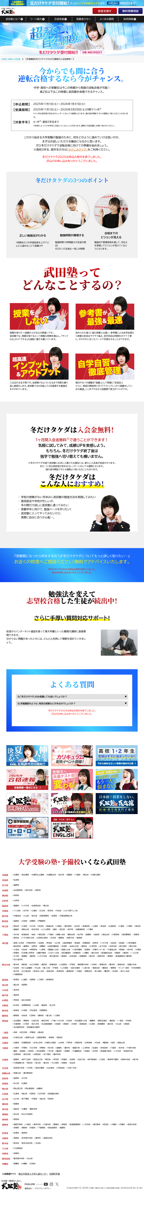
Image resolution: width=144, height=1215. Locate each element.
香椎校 (61, 1141)
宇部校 (37, 1114)
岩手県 (5, 887)
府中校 (56, 959)
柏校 (36, 939)
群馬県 (5, 925)
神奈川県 (6, 971)
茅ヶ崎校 (18, 982)
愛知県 (5, 1031)
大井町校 (116, 952)
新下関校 (27, 1114)
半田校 (17, 1035)
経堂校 (17, 966)
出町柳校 (97, 1055)
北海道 (5, 876)
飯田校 (48, 1015)
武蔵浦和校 (106, 934)
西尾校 (81, 1035)
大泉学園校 (118, 956)
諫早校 (41, 1156)
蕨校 (78, 934)
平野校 (26, 1060)
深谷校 (26, 934)
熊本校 (17, 1161)
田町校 (105, 948)
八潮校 (117, 934)
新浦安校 (27, 939)
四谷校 (125, 948)
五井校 (80, 943)
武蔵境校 (38, 966)
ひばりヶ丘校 (116, 959)
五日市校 (45, 1109)
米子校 (26, 1093)
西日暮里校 (130, 959)
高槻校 (64, 1060)
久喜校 (133, 930)
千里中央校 (19, 1064)
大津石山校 (19, 1049)
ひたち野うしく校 (77, 914)
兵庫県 (5, 1072)
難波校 (77, 1064)
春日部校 (74, 930)
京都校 (17, 1055)
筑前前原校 (70, 1145)
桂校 (125, 1055)
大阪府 (5, 1060)
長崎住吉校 (52, 1156)
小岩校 (50, 956)
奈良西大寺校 (20, 1082)
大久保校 (82, 1076)
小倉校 (30, 1141)
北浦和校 (123, 930)
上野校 (79, 956)
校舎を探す (104, 11)
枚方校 (55, 1060)
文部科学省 (54, 1193)
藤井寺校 (86, 1067)
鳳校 (29, 1064)
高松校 (17, 1125)
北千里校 (75, 1067)
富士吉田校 (28, 1010)
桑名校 (44, 1044)
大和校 (103, 972)
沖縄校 (26, 1183)
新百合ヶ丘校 (79, 979)
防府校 (55, 1114)
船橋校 (97, 939)
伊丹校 (61, 1073)
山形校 (17, 903)
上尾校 (104, 930)
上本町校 (94, 1060)
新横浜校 (58, 972)
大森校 (65, 959)
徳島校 (17, 1120)
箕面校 (37, 1064)
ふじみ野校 (68, 934)
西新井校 (58, 966)
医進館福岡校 (82, 1141)
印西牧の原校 (68, 943)
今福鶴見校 (97, 1064)
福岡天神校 (19, 1141)
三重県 (5, 1043)
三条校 (44, 988)
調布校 (105, 952)
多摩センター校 (20, 959)
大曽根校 (27, 1035)
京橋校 (86, 1064)
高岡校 (26, 993)
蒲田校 (72, 963)
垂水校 (72, 1076)
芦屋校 (70, 1073)
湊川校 (30, 1076)
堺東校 (46, 1060)
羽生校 (86, 934)
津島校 (26, 1038)
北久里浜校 (65, 979)
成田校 (106, 939)
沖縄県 (5, 1182)
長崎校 (17, 1156)
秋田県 (5, 897)
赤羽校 (83, 952)
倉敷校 (43, 1103)
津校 (16, 1044)
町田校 (54, 948)
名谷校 (101, 1076)
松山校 (17, 1130)
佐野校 (59, 920)
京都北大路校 (55, 1055)
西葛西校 (95, 948)
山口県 (5, 1114)
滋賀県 (5, 1049)
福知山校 (134, 1055)
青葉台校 (113, 972)
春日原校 (106, 1141)
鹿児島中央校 (20, 1177)
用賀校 (74, 959)
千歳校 (85, 876)
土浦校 (37, 914)
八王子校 (115, 948)
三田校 (112, 1073)
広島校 (17, 1109)
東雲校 (68, 966)
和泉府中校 (29, 1067)
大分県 (5, 1166)
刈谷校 (76, 1031)
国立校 (48, 966)
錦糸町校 (31, 952)
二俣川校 (108, 975)
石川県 (5, 998)
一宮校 (133, 1031)
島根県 (5, 1098)
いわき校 (27, 909)
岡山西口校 (19, 1103)
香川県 (5, 1125)
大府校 (90, 1035)
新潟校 (17, 988)
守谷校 (64, 914)
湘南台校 (119, 975)
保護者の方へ (83, 19)
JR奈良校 (66, 1082)
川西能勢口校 (42, 1076)
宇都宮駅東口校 (72, 920)
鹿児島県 (6, 1177)
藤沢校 (48, 972)
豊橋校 (102, 1031)
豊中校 (73, 1060)
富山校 (17, 993)
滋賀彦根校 (45, 1049)
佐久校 (57, 1015)
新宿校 (85, 948)
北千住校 (127, 952)
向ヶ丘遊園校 (42, 975)
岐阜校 (17, 1020)
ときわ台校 (121, 963)
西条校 (35, 1109)
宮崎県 (5, 1172)
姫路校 (17, 1073)
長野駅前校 (28, 1015)
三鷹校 (28, 963)
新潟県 (5, 987)
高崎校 (17, 925)
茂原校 (30, 943)
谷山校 (32, 1177)
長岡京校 (86, 1055)
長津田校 (103, 979)
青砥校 (63, 963)
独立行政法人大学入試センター (33, 1193)
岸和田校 (114, 1060)
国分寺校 (40, 956)
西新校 (70, 1141)
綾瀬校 (101, 963)
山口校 (17, 1114)
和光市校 (56, 934)
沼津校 (35, 1026)
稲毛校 (39, 943)
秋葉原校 (18, 963)
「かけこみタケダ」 (77, 149)
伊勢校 (35, 1044)
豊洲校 (110, 963)
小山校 (28, 920)
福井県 (5, 1004)
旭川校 (67, 876)
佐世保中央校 (29, 1156)
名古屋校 (18, 1031)
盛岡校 (17, 887)
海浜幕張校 (19, 943)
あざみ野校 (37, 972)
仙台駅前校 (19, 892)
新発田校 (54, 988)
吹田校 (46, 1064)
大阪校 (17, 1060)
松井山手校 (41, 1055)
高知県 (5, 1135)
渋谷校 (59, 956)
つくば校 (18, 914)
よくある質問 (107, 19)
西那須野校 (48, 920)
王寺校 (32, 1082)
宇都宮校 (18, 920)
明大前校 (29, 956)
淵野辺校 (134, 979)
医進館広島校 (58, 1109)
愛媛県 (5, 1130)
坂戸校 (95, 934)
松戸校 (88, 939)
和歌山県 (6, 1087)
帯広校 (94, 876)
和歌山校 (18, 1087)
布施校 (108, 1064)
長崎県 (5, 1155)
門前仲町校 (34, 948)
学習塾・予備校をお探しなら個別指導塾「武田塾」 (118, 1208)
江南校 (110, 1035)
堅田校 (65, 1049)
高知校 (17, 1136)
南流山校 (116, 939)
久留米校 (51, 1141)
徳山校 (46, 1114)
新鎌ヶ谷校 (66, 939)
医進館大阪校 (129, 1064)
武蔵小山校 (105, 956)
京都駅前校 (28, 1055)
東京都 (5, 948)
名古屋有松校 (38, 1038)
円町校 (76, 1055)
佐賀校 (17, 1150)
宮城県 (5, 892)
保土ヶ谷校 (48, 982)
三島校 (62, 1026)
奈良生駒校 (43, 1082)
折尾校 (48, 1145)
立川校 (63, 948)
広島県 (5, 1108)
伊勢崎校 (45, 925)
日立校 (45, 914)
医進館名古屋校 (54, 1038)
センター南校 (29, 979)
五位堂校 (55, 1082)
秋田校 (17, 898)
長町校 (41, 892)
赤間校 (30, 1145)
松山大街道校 (29, 1130)
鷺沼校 (28, 982)
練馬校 (41, 952)
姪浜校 (117, 1141)
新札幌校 (27, 876)
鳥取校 (17, 1093)
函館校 (76, 876)
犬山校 (17, 1038)
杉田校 (37, 982)
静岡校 (17, 1026)
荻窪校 (134, 948)
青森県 (5, 881)
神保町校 (69, 956)
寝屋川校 (83, 1060)
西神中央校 (19, 1076)
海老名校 (92, 979)
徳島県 (5, 1119)
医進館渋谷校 (51, 963)
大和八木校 (79, 1082)
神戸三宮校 (28, 1073)
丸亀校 (26, 1125)
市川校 (17, 939)
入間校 (17, 934)
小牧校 (37, 1035)
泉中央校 (31, 892)
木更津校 (127, 939)
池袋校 (45, 948)
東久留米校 (134, 963)
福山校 (26, 1109)
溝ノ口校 (64, 975)
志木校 (84, 930)
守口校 (68, 1064)
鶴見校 (129, 975)
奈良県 (5, 1081)
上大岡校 (84, 975)
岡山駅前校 (32, 1103)
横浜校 (26, 972)
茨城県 (5, 914)
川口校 (35, 930)
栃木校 (37, 920)
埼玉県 (5, 930)
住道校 (104, 1060)
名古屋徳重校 (60, 1035)
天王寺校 (36, 1060)
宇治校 (107, 1055)
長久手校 (47, 1035)
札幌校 (17, 876)
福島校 (17, 909)
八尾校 (124, 1060)
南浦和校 (94, 930)
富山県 (5, 993)
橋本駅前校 (30, 1087)
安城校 (72, 1035)
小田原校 (69, 972)
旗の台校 (38, 963)
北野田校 (42, 1067)
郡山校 (50, 909)
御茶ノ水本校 (20, 948)
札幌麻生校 (56, 876)
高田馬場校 (74, 948)
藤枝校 (44, 1026)
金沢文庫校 (96, 975)
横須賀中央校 (91, 972)
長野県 (5, 1015)
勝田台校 (78, 939)
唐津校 (26, 1150)
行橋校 (135, 1141)
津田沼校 (45, 939)
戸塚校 (74, 975)
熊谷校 (17, 930)
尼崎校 (92, 1076)
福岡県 (5, 1141)
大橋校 (126, 1141)
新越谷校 (54, 930)
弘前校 (17, 882)
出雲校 (26, 1098)
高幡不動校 (102, 959)
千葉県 (5, 939)
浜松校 (26, 1026)
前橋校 (35, 925)
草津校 (56, 1049)
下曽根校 (58, 1145)
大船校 (124, 979)
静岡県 (5, 1025)
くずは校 (18, 1067)
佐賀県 (5, 1150)
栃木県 (5, 919)
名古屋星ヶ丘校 (89, 1031)
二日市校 (95, 1141)
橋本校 (123, 972)
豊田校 (124, 1031)
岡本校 (54, 1076)
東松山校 (45, 934)
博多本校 (40, 1141)
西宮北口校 (41, 1073)
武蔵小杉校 (19, 975)
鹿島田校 (114, 979)
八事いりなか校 (63, 1031)
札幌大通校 (105, 876)
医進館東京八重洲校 (83, 966)
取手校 (55, 914)
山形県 (5, 903)
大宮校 (26, 930)
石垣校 (35, 1183)
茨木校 (133, 1060)
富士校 (53, 1026)
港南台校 (134, 972)
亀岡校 (117, 1055)
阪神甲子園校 (124, 1073)
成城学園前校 (71, 952)
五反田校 (27, 966)
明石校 (52, 1073)
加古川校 (89, 1073)
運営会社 (37, 1212)
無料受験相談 (130, 11)
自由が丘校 (94, 952)
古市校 (117, 1064)
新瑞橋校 (120, 1035)
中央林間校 (42, 979)
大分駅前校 (19, 1167)
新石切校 (53, 1067)
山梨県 (5, 1009)
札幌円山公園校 (41, 876)
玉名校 (41, 1161)
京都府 (5, 1054)
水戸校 (27, 914)
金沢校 (17, 999)
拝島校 (47, 959)
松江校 (17, 1098)
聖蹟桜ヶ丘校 (91, 956)
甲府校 (17, 1010)
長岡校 (35, 988)
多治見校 (36, 1020)
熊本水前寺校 (29, 1161)
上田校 (39, 1015)
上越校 (26, 988)
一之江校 (82, 963)
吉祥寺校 (18, 956)
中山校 (54, 975)
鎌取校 (89, 943)
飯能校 (35, 934)
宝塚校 (79, 1073)
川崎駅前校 (60, 982)
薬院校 (39, 1145)
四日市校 (25, 1044)
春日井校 (49, 1031)
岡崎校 (28, 1031)
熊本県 (5, 1161)
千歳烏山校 (35, 959)
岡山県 (5, 1103)
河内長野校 (57, 1064)
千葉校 (55, 939)
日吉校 (30, 975)
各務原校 (47, 1020)
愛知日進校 (113, 1031)
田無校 (129, 956)
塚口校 (63, 1076)
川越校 (64, 930)
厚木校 (17, 972)
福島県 (5, 908)
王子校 (92, 963)
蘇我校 (110, 943)
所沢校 (44, 930)
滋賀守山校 (32, 1049)
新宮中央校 (19, 1145)
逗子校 (53, 979)
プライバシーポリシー (55, 1212)
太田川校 (38, 1031)
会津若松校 (39, 909)
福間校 (81, 1145)
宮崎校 (17, 1172)
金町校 (50, 952)
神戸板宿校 (101, 1073)
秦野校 (17, 979)
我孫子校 (100, 943)
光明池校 (64, 1067)
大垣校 (26, 1020)
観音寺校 (36, 1125)
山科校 (67, 1055)
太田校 (26, 925)
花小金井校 (101, 966)
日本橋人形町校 (87, 959)
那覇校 (17, 1183)
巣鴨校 (59, 952)
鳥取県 (5, 1092)
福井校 (17, 1004)
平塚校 (79, 972)
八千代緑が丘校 (52, 943)
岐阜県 (5, 1020)
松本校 (17, 1015)
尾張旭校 (100, 1035)
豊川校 (130, 1035)
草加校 (113, 930)
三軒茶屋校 (19, 952)
